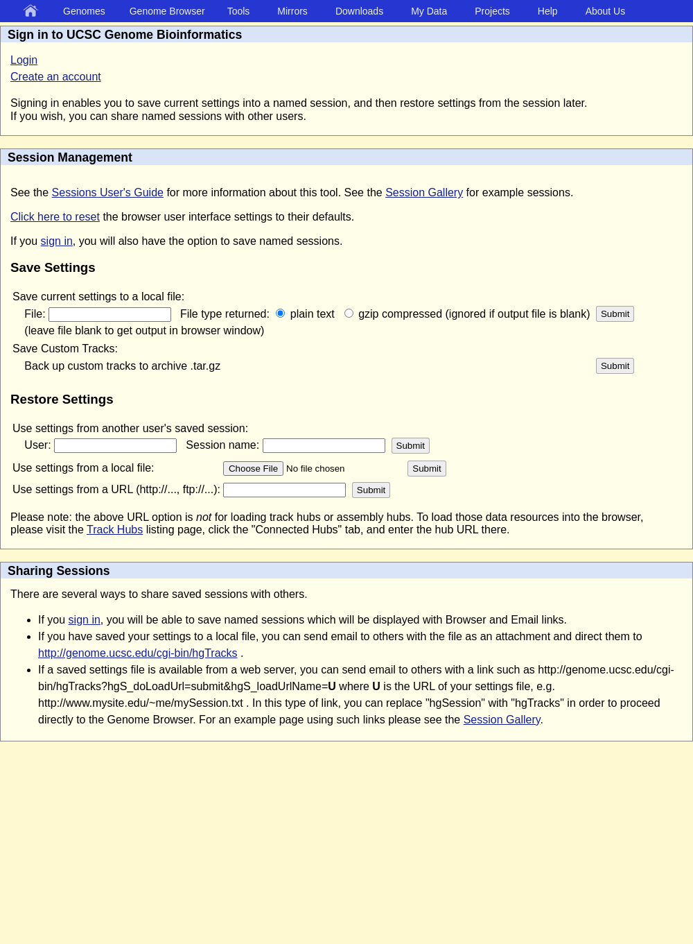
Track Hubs (115, 529)
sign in (57, 241)
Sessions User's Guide (108, 192)
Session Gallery (424, 192)
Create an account (55, 77)
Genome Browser (167, 11)
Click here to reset (55, 217)
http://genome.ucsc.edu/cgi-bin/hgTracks (138, 653)
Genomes (84, 11)
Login (23, 60)
